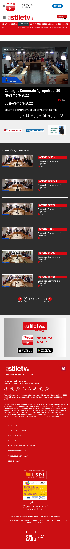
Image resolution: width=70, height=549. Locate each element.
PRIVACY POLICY (14, 436)
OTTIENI (57, 6)
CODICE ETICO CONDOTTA (18, 431)
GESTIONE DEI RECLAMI (17, 451)
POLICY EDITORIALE (16, 426)
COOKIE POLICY (14, 461)
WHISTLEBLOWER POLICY (18, 456)
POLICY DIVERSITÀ (15, 441)
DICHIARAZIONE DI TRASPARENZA (21, 446)
